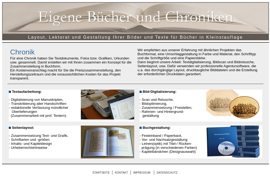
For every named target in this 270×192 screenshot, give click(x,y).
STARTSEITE (101, 172)
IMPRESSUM (141, 172)
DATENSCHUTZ (167, 172)
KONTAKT (121, 172)
